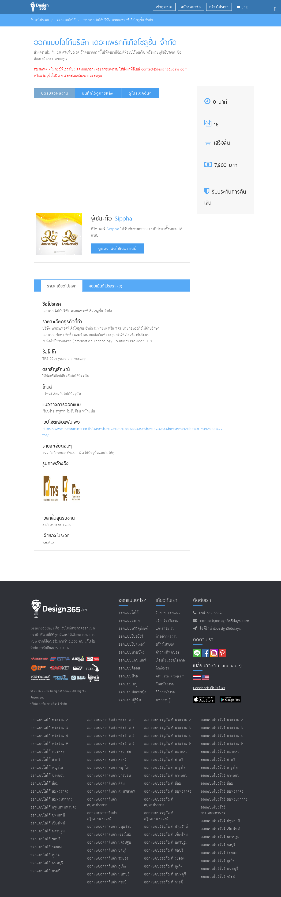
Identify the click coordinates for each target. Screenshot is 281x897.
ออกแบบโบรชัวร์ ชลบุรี (218, 845)
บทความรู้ (163, 700)
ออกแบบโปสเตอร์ (132, 644)
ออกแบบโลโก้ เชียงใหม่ (47, 823)
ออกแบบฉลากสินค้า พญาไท (108, 768)
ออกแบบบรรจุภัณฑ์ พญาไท (165, 768)
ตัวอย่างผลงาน (167, 636)
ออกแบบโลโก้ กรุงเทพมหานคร (53, 807)
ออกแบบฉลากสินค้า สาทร (107, 760)
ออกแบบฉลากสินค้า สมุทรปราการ (102, 802)
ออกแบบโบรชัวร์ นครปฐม (220, 837)
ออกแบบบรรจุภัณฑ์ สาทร (163, 760)
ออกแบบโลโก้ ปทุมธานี (47, 815)
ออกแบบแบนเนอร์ (132, 660)
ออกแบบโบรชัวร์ (131, 636)
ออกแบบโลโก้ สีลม (44, 783)
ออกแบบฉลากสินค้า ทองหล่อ (109, 752)
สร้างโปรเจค (165, 644)
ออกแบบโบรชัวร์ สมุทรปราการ (224, 799)
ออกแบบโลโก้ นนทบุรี (46, 863)
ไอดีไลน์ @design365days (219, 628)
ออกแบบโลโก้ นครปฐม (47, 831)
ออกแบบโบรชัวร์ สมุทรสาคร (222, 791)
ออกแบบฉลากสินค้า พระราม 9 (111, 744)
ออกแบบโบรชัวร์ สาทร (218, 760)
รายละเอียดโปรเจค (62, 286)
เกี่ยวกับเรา (166, 600)
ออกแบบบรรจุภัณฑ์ (133, 628)
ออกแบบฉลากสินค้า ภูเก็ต (106, 866)
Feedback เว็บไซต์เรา (209, 688)
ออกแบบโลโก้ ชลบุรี (45, 839)
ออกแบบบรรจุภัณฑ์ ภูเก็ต (163, 866)
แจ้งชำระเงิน (165, 628)
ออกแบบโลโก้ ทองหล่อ (47, 752)
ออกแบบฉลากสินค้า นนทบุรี (108, 874)
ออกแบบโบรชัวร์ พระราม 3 (222, 728)
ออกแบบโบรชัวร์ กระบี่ (218, 877)
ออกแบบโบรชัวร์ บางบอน (220, 775)
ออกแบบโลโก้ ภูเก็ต (45, 855)
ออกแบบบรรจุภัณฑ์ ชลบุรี (163, 850)
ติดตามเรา (203, 639)
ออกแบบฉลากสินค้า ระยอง (107, 858)
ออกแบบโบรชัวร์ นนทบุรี (219, 869)
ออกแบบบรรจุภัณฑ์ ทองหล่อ (165, 752)
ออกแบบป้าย (128, 676)
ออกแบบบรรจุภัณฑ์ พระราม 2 (167, 720)
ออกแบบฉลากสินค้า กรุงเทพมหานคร (102, 816)
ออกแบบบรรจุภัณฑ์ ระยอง (164, 858)
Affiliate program (170, 676)
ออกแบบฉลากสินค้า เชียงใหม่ (109, 834)
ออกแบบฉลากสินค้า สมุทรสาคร (111, 791)
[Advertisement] (121, 127)
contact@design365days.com (223, 621)
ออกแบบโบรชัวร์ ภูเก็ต (218, 861)
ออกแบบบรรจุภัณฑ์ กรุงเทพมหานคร (158, 816)
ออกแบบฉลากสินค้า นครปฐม (109, 842)
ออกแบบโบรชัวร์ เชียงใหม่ (220, 829)
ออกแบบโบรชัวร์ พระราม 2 (222, 720)
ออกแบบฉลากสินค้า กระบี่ (107, 882)
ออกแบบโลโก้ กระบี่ (45, 871)
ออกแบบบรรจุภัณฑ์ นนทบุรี (165, 874)
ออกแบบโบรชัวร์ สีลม (217, 783)
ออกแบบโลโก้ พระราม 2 (49, 720)
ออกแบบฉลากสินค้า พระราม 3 (111, 728)
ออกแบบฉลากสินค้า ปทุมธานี (109, 826)
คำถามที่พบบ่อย (168, 652)
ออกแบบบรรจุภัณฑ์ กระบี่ (163, 882)
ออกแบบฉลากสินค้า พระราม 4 (111, 736)
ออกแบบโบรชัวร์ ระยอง (219, 853)
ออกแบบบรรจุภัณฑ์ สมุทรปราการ (158, 802)
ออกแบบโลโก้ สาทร (45, 760)
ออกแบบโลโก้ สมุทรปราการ (51, 799)
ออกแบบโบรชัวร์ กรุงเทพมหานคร (213, 810)
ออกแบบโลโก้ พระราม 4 (49, 736)
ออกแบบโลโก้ (66, 20)
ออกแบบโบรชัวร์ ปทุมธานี (220, 821)
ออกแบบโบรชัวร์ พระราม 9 (222, 744)
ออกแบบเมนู (128, 684)
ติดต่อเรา (162, 668)
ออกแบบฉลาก (129, 621)
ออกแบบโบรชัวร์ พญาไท (219, 768)
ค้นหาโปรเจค (39, 20)
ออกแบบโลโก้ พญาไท (46, 768)
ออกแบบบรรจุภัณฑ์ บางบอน (165, 775)
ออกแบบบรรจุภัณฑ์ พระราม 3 (167, 728)
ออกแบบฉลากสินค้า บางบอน (109, 775)
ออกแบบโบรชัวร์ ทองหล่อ (220, 752)
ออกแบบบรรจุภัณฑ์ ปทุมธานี (166, 826)
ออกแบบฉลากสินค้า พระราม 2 (111, 720)
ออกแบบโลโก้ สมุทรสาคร (49, 791)
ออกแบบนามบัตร (132, 652)
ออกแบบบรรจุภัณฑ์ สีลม (162, 783)
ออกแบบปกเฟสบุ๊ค (132, 692)
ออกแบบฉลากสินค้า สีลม (106, 783)
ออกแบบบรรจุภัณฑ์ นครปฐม (166, 842)
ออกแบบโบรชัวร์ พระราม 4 (222, 736)
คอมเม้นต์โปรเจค (105, 286)
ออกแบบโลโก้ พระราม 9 (49, 744)
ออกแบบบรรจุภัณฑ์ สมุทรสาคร (167, 791)
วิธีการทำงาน (165, 692)
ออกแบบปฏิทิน (130, 700)
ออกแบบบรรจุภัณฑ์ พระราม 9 (167, 744)
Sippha (123, 218)
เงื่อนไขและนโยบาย (170, 660)
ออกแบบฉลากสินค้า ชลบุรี (107, 850)
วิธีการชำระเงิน (167, 621)
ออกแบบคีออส (129, 668)
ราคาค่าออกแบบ (168, 613)
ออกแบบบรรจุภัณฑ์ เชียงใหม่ (166, 834)
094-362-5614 (209, 613)
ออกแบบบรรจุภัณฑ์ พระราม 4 (167, 736)
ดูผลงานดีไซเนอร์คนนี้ (117, 248)
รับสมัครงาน (165, 684)
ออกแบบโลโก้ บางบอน (47, 775)
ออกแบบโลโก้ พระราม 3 (49, 728)
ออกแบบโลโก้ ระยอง (46, 847)
